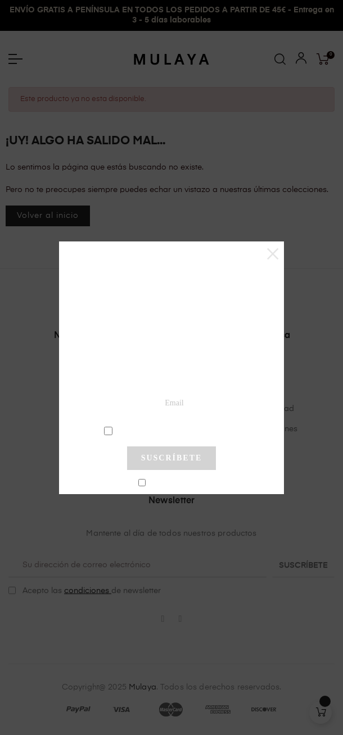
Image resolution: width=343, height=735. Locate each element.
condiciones (173, 430)
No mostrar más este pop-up (176, 483)
